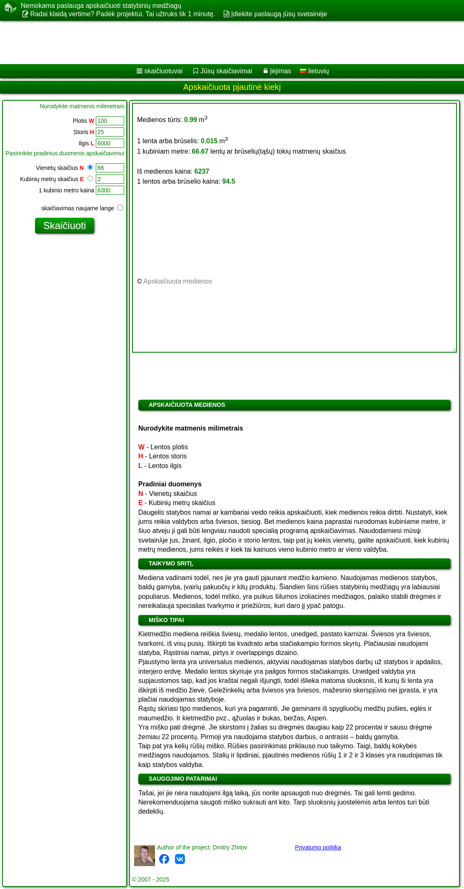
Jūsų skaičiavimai (226, 71)
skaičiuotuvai (164, 71)
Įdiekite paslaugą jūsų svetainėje (279, 13)
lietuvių (314, 71)
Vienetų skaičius (64, 167)
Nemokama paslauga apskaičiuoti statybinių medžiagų (101, 6)
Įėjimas (280, 71)
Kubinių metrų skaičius (56, 179)
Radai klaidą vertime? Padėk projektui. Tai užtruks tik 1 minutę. (122, 13)
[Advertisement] (223, 42)
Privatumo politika (318, 847)
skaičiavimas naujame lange (82, 208)
